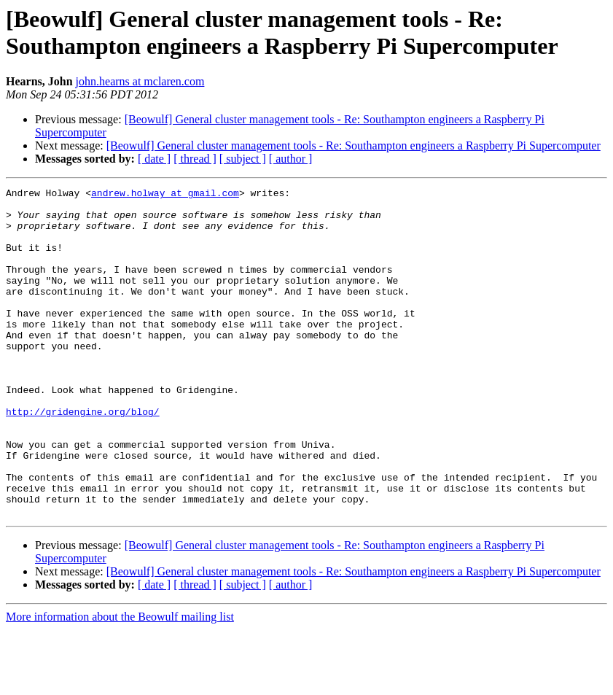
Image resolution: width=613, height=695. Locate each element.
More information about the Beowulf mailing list (120, 682)
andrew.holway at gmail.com (165, 194)
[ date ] (154, 158)
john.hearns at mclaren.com (140, 81)
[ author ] (291, 158)
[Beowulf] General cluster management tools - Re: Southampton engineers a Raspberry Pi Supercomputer (353, 145)
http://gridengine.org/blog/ (83, 457)
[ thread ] (194, 158)
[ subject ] (242, 158)
